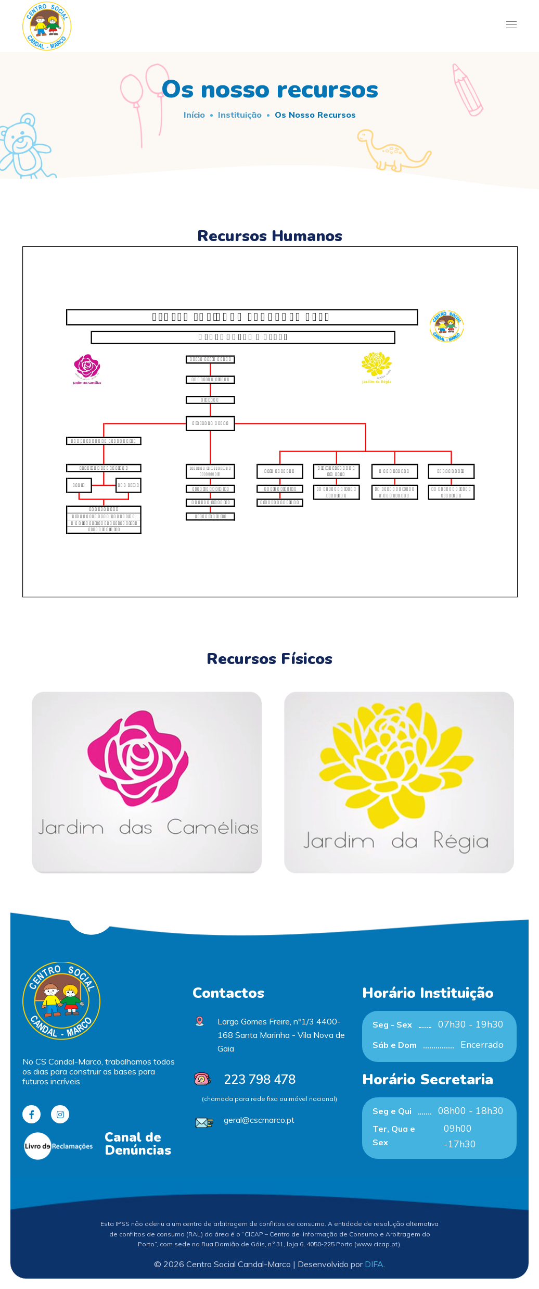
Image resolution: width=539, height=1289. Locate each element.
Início (194, 114)
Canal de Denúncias (138, 1144)
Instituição (240, 114)
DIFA (374, 1264)
